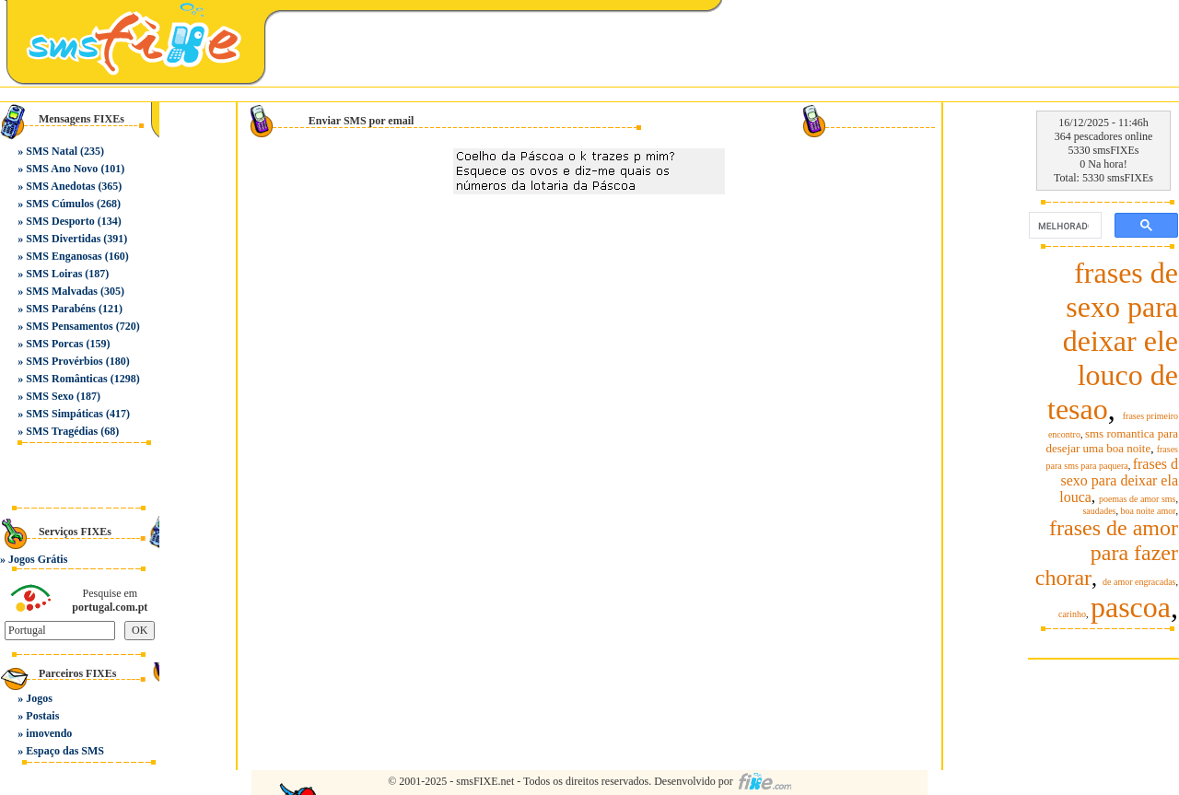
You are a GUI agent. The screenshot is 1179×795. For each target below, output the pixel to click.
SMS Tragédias (62, 431)
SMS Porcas (54, 343)
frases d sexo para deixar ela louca (1118, 480)
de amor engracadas (1139, 582)
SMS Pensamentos (69, 326)
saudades (1098, 511)
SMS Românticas (66, 378)
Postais (42, 715)
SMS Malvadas (62, 291)
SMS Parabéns (61, 308)
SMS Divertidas (63, 238)
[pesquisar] (1063, 225)
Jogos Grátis (37, 559)
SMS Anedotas (60, 186)
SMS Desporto (60, 221)
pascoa (1131, 607)
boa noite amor (1148, 511)
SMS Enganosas (63, 256)
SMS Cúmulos (60, 203)
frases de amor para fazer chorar (1106, 553)
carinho (1072, 614)
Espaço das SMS (65, 750)
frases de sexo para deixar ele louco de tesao (1112, 341)
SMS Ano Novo (62, 168)
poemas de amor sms (1137, 499)
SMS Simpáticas (64, 413)
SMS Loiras (54, 273)
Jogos (39, 698)
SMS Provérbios (64, 361)
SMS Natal (51, 151)
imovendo (49, 733)
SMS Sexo (50, 396)
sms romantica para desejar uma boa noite (1111, 441)
